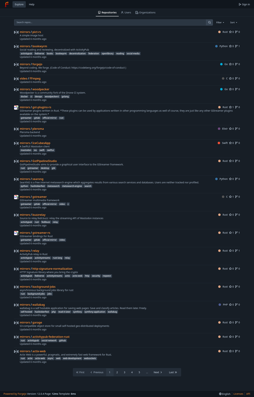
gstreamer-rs (41, 232)
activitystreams (42, 257)
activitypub (26, 53)
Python (221, 46)
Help (31, 4)
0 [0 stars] (231, 31)
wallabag (38, 304)
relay (55, 222)
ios (35, 150)
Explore (19, 4)
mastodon (26, 150)
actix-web (77, 275)
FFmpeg (35, 78)
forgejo (37, 64)
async (50, 358)
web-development (72, 358)
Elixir (223, 128)
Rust (223, 31)
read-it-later (64, 311)
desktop (45, 168)
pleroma (38, 128)
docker (24, 96)
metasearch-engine (72, 186)
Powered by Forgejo (15, 393)
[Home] (7, 4)
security (96, 275)
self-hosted (26, 311)
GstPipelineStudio (44, 161)
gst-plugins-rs (41, 107)
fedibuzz (46, 222)
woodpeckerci (52, 96)
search (87, 186)
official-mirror (50, 117)
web (58, 358)
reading (120, 53)
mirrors (25, 32)
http (87, 275)
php (54, 311)
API (248, 393)
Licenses (238, 393)
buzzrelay (39, 214)
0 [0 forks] (237, 31)
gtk (53, 168)
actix (67, 275)
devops (38, 96)
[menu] (225, 394)
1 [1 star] (231, 107)
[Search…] (209, 22)
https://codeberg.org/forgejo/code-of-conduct (98, 67)
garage (37, 322)
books (50, 53)
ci (31, 96)
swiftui (50, 150)
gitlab (37, 117)
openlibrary (107, 53)
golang (65, 96)
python (24, 186)
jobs (49, 293)
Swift (223, 143)
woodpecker (40, 89)
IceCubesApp (41, 143)
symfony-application (95, 311)
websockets (90, 358)
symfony (77, 311)
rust (61, 117)
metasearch (54, 186)
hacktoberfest (38, 186)
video (23, 78)
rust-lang (57, 257)
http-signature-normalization (52, 268)
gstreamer (26, 117)
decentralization (77, 53)
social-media (133, 53)
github (62, 340)
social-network (49, 340)
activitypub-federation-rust (51, 336)
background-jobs (44, 286)
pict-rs (36, 32)
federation (93, 53)
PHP (223, 304)
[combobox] (220, 22)
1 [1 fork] (237, 46)
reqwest (107, 275)
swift (42, 150)
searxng (38, 179)
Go (224, 64)
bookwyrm (39, 46)
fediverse (39, 53)
